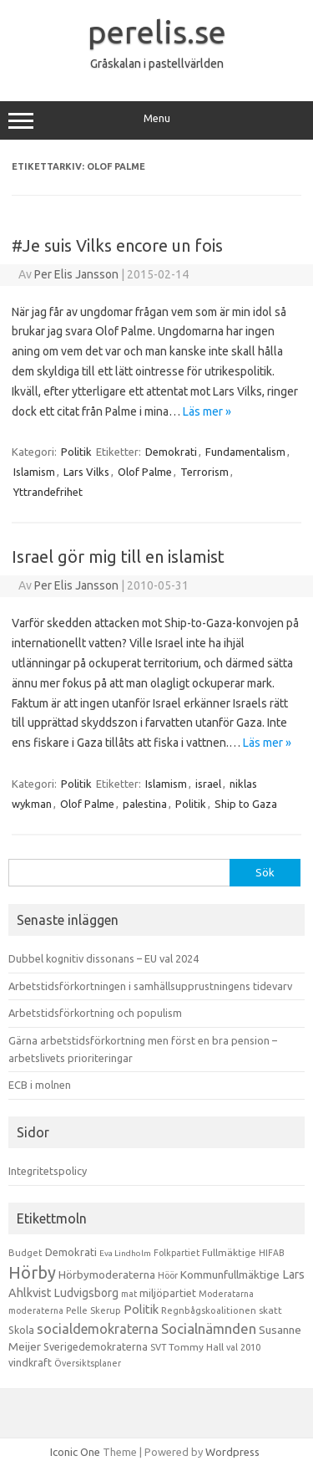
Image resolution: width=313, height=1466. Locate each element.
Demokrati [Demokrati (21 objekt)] (71, 1252)
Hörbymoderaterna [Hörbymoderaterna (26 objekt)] (106, 1275)
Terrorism (204, 472)
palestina (145, 804)
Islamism (34, 472)
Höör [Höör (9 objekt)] (168, 1275)
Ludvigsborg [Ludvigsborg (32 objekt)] (86, 1293)
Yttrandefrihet (48, 492)
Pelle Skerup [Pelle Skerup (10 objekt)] (93, 1310)
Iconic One (75, 1452)
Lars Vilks (86, 472)
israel (208, 783)
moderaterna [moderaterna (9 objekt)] (35, 1310)
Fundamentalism (245, 451)
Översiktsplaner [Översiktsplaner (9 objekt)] (87, 1363)
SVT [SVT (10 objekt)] (158, 1347)
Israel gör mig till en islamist (118, 556)
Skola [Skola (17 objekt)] (21, 1330)
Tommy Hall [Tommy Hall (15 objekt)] (196, 1346)
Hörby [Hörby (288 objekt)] (32, 1272)
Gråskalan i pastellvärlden (157, 63)
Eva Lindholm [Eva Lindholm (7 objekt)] (125, 1253)
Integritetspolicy (47, 1171)
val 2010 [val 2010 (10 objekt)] (243, 1347)
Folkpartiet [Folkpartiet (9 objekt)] (176, 1253)
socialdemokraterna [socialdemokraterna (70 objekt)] (98, 1328)
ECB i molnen (39, 1085)
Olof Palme (145, 472)
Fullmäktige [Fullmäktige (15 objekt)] (229, 1252)
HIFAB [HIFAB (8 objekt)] (272, 1253)
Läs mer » (207, 411)
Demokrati (171, 451)
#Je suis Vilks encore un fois (117, 245)
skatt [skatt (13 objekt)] (270, 1310)
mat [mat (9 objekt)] (129, 1294)
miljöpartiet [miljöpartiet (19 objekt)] (167, 1293)
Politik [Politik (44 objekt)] (141, 1309)
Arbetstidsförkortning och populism (95, 1013)
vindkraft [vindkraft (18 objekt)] (30, 1362)
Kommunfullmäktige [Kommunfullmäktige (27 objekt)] (230, 1274)
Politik (76, 451)
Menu (156, 120)
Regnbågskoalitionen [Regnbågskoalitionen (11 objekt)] (208, 1310)
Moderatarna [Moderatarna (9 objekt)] (226, 1294)
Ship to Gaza (246, 804)
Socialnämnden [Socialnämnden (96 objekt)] (208, 1328)
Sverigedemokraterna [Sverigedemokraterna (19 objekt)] (95, 1346)
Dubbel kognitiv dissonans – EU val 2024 (103, 958)
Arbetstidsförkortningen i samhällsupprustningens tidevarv (150, 986)
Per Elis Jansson (76, 274)
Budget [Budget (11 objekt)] (25, 1253)
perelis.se (157, 31)
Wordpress (232, 1452)
